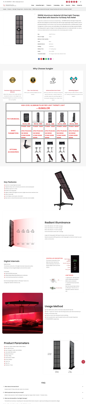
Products (9, 9)
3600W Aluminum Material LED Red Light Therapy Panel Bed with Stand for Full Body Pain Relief (52, 9)
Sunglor (4, 9)
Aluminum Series (27, 9)
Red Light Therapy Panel (18, 9)
